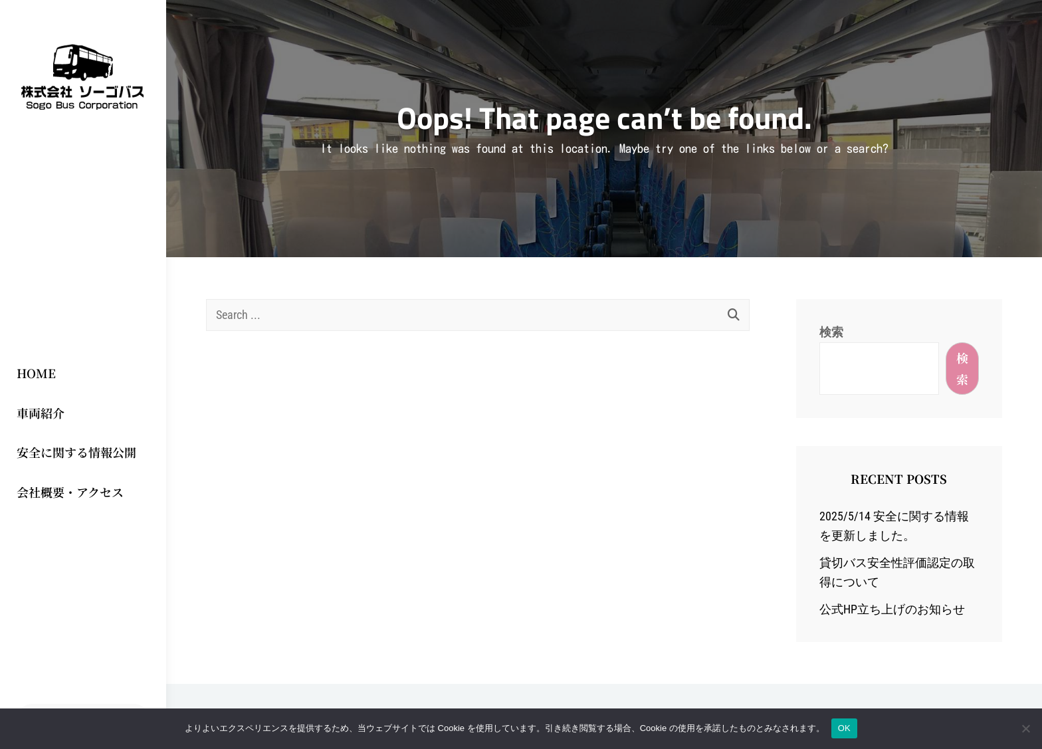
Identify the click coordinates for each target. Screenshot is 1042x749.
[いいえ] (1025, 728)
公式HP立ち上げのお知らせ (892, 609)
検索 (831, 332)
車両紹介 (40, 412)
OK (844, 728)
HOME (36, 372)
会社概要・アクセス (70, 491)
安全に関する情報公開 (76, 452)
